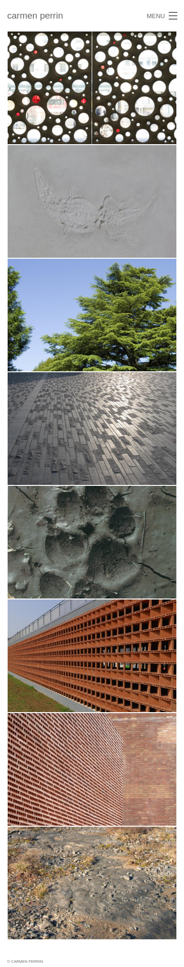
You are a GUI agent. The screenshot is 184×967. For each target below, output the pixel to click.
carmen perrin (35, 16)
